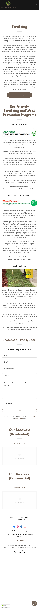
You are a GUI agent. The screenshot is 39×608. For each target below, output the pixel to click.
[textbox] (19, 355)
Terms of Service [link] (19, 418)
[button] (36, 4)
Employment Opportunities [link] (20, 517)
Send (19, 410)
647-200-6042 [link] (19, 540)
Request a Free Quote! (19, 95)
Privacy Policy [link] (32, 416)
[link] (8, 4)
